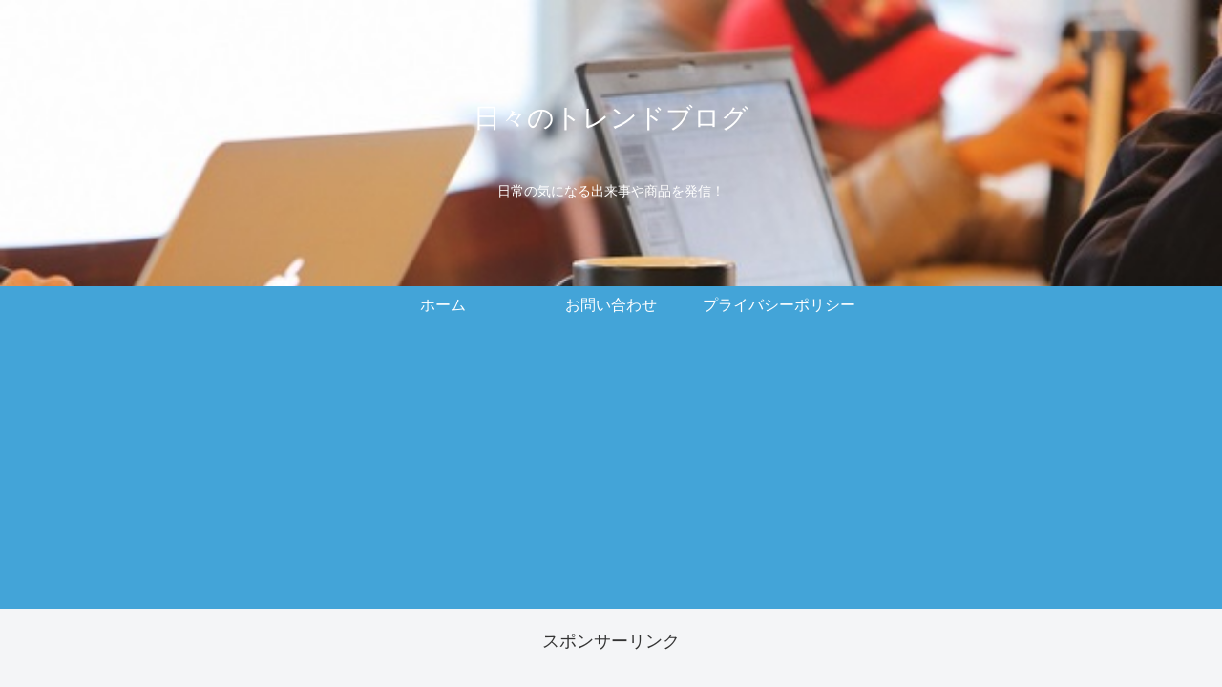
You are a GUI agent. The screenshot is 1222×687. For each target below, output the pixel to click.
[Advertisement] (611, 475)
